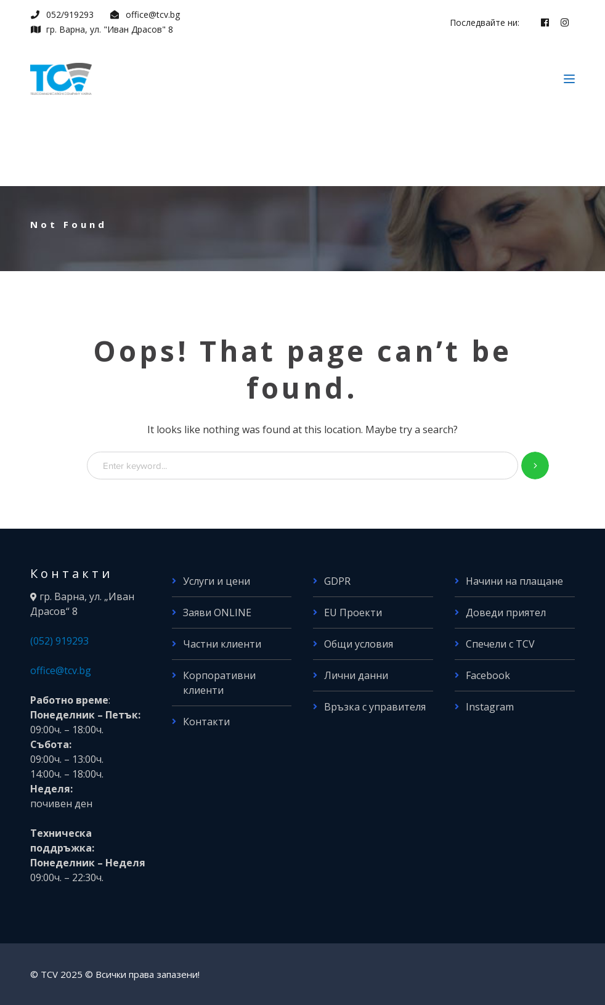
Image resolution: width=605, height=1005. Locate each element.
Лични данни (356, 675)
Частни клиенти (222, 644)
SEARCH (535, 465)
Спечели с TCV (500, 644)
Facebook (488, 675)
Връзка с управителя (375, 707)
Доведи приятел (506, 612)
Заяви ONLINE (217, 612)
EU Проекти (353, 612)
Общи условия (358, 644)
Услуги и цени (216, 581)
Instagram (490, 707)
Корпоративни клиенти (219, 683)
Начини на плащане (514, 581)
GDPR (337, 581)
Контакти (206, 721)
